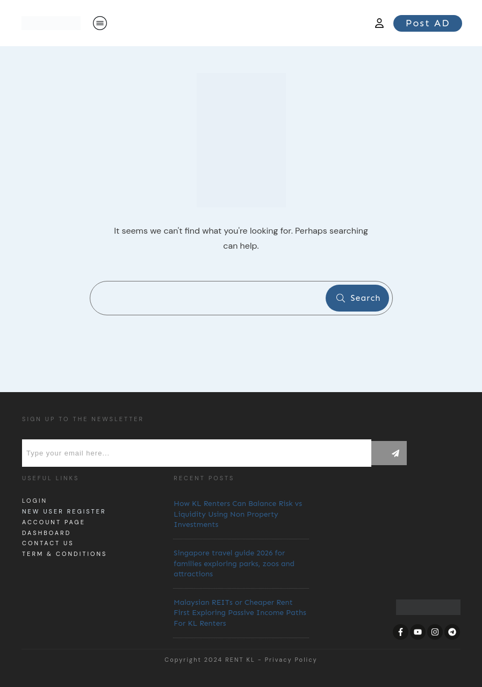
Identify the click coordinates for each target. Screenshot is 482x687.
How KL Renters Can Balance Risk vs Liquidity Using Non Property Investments (238, 514)
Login (34, 500)
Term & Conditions (64, 554)
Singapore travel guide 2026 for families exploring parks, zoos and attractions (234, 563)
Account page (53, 522)
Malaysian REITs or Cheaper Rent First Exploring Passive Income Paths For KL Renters (240, 613)
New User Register (64, 511)
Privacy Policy (291, 659)
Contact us (48, 543)
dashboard (46, 533)
